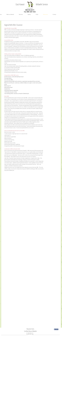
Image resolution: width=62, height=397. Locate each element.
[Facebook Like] (9, 329)
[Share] (56, 329)
